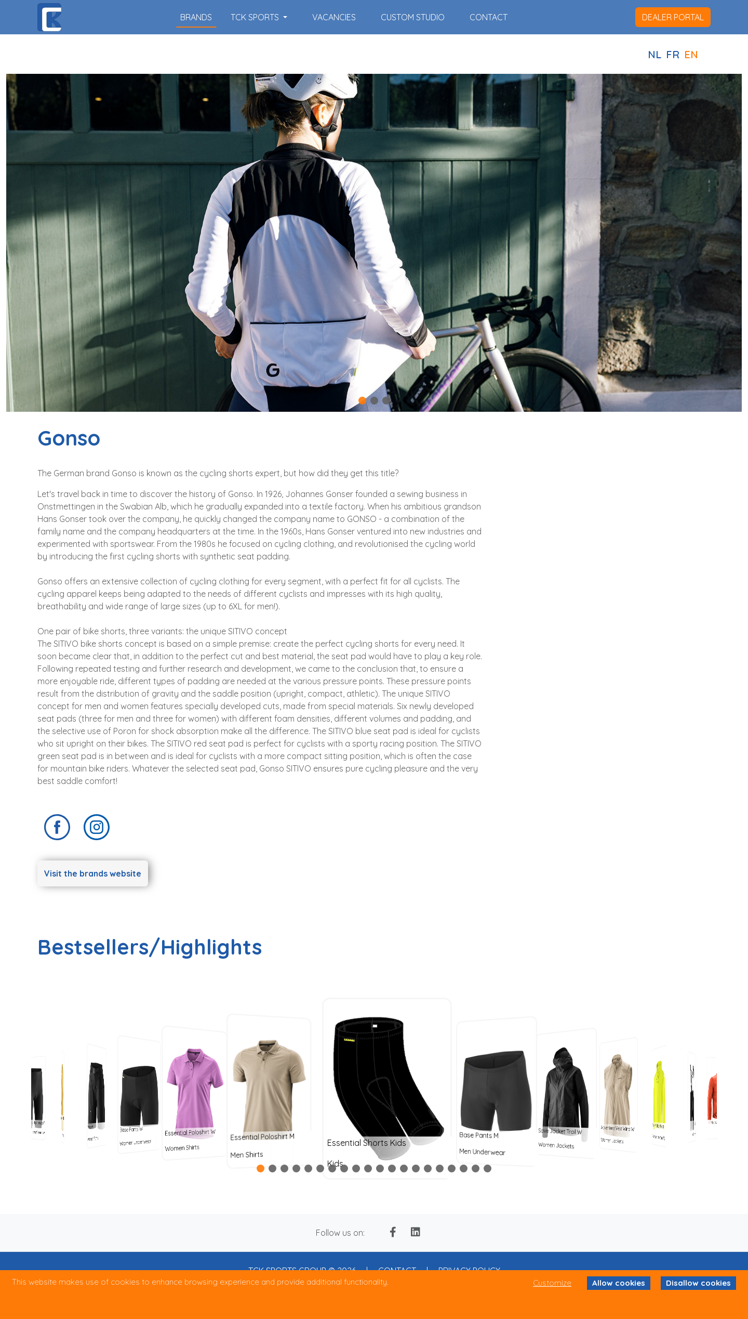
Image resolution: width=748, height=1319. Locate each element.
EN (691, 54)
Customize (552, 1283)
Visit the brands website (92, 873)
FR (672, 54)
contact (488, 17)
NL (654, 54)
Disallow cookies (698, 1283)
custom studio (413, 17)
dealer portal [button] (673, 17)
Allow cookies (618, 1283)
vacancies (334, 17)
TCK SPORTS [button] (256, 17)
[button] (362, 400)
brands (196, 17)
